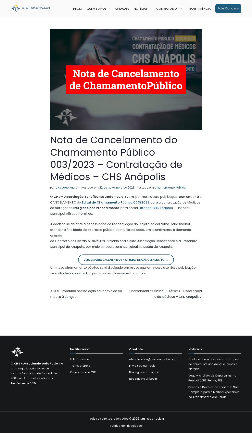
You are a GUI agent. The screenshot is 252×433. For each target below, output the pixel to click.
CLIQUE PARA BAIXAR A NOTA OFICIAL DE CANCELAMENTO (126, 260)
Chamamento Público (170, 188)
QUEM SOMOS (99, 8)
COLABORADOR (169, 8)
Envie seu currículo (142, 366)
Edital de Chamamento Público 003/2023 (116, 202)
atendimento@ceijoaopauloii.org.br (154, 359)
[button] (109, 8)
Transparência (80, 366)
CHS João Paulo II (67, 188)
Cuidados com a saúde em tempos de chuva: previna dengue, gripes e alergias (213, 364)
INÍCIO (77, 8)
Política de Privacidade (126, 426)
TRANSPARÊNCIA (199, 8)
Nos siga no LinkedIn (143, 379)
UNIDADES (122, 8)
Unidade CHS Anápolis (156, 208)
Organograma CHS (83, 372)
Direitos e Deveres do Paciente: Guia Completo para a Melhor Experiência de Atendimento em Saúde (213, 392)
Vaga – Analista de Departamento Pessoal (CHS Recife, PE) (212, 378)
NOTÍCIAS (143, 8)
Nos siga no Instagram (144, 372)
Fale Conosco (228, 8)
